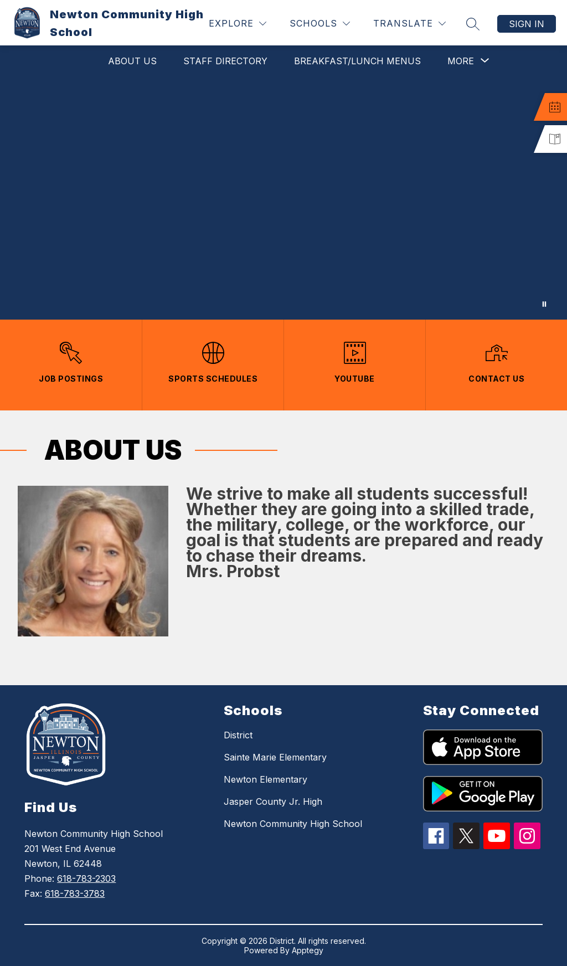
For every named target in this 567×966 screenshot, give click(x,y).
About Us (132, 60)
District (238, 735)
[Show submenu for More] (460, 61)
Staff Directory (225, 60)
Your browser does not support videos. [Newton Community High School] (283, 198)
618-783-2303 (86, 878)
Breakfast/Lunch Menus (357, 60)
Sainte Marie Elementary (275, 757)
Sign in (526, 23)
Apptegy (307, 950)
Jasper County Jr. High (273, 801)
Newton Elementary (265, 779)
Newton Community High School (293, 823)
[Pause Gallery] (544, 304)
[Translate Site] (409, 23)
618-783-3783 (75, 893)
